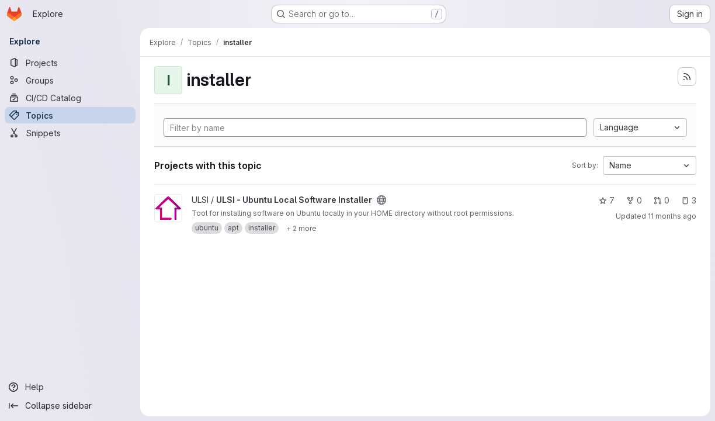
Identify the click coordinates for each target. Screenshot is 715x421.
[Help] (70, 387)
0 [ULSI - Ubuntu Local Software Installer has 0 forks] (634, 200)
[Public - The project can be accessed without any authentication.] (381, 200)
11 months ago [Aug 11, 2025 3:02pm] (672, 216)
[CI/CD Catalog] (70, 97)
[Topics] (70, 115)
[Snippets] (70, 133)
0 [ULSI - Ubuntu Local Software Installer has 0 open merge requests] (661, 200)
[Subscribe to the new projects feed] (687, 76)
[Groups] (70, 80)
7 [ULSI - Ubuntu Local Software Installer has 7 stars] (607, 200)
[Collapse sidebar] (70, 406)
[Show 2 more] (301, 228)
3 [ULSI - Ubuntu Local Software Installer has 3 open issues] (688, 200)
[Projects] (70, 62)
